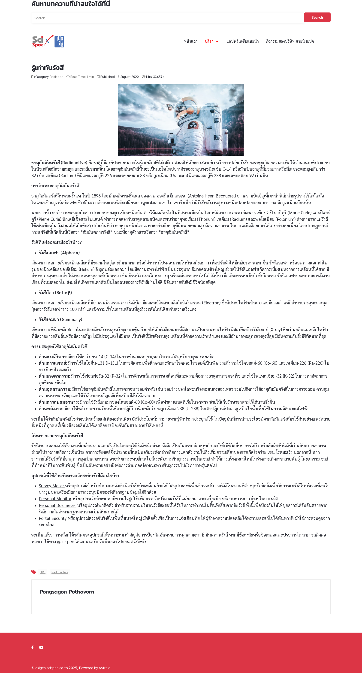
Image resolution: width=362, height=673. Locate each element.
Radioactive (59, 572)
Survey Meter (52, 485)
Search (317, 17)
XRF (42, 572)
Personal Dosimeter (57, 505)
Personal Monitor (55, 498)
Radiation (56, 76)
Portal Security (53, 518)
